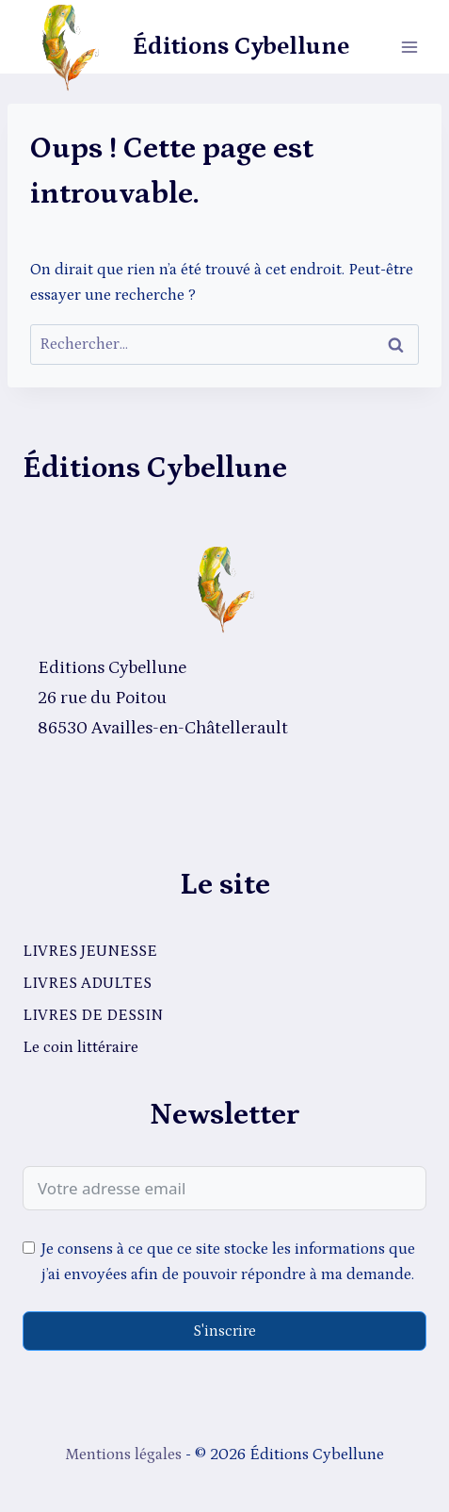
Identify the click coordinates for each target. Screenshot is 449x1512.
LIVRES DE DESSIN (93, 1015)
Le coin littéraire (80, 1047)
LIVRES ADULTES (87, 983)
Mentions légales (123, 1454)
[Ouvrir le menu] (409, 46)
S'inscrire (224, 1331)
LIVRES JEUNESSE (90, 951)
